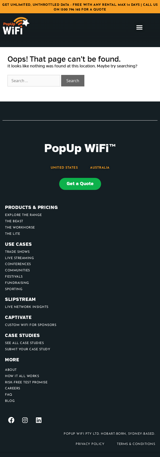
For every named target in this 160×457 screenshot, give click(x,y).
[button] (139, 27)
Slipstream (20, 299)
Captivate (18, 317)
